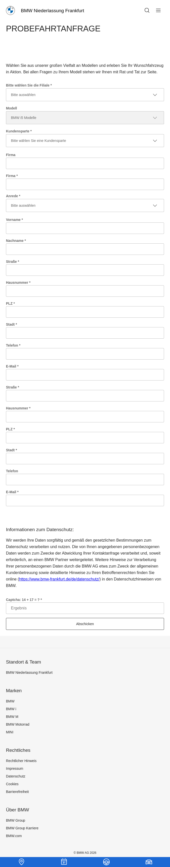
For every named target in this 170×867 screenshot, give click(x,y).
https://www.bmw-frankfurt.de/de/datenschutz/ (59, 579)
